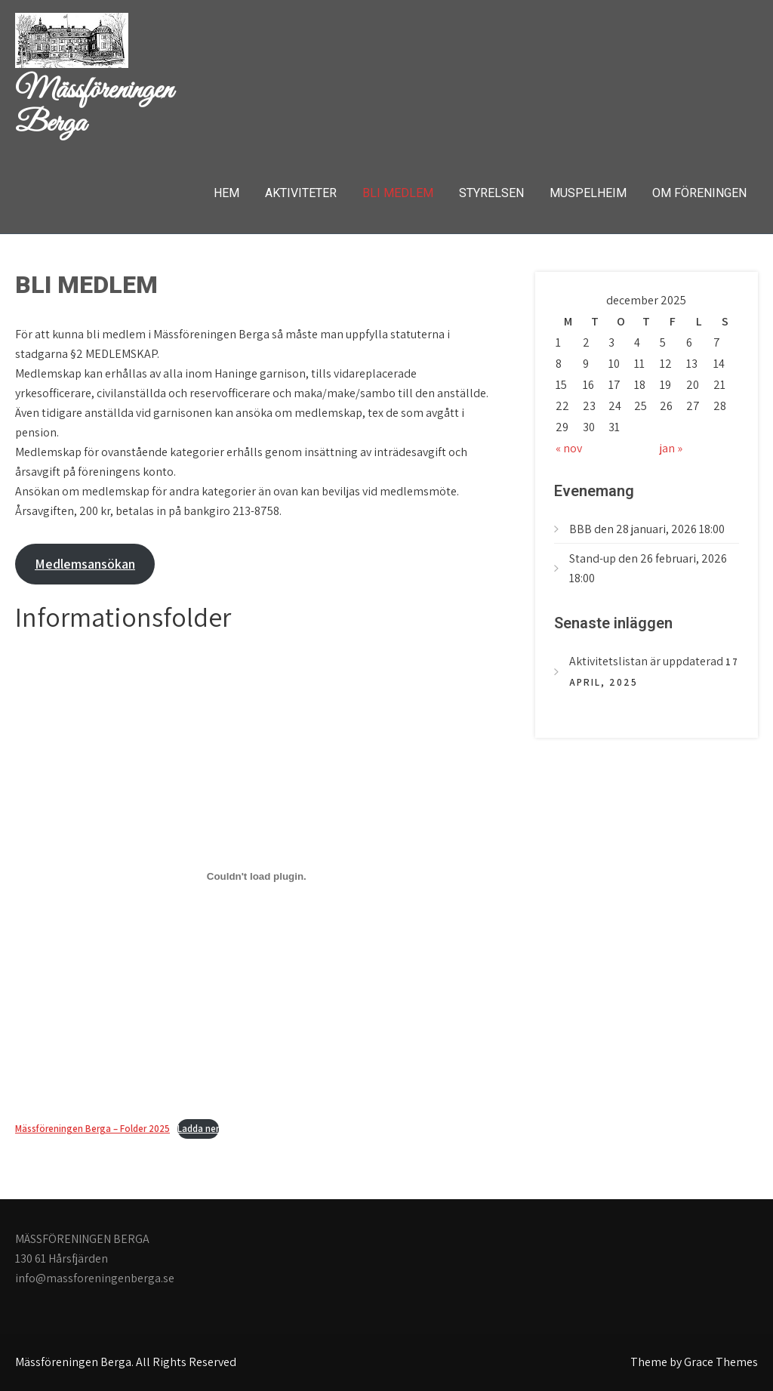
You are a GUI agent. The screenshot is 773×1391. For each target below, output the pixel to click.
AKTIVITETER (301, 193)
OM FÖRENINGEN (699, 193)
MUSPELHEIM (588, 193)
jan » (671, 448)
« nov (569, 448)
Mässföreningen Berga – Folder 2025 (92, 1128)
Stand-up (592, 558)
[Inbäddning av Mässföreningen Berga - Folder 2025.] (256, 876)
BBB (580, 529)
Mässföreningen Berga (94, 107)
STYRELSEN (491, 193)
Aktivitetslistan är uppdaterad (646, 661)
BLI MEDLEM (397, 193)
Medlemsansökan (85, 563)
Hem (226, 193)
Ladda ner (198, 1128)
